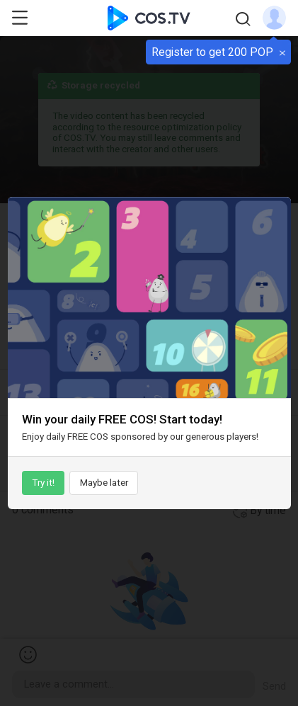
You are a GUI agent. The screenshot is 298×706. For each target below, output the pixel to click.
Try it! (43, 482)
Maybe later (104, 482)
